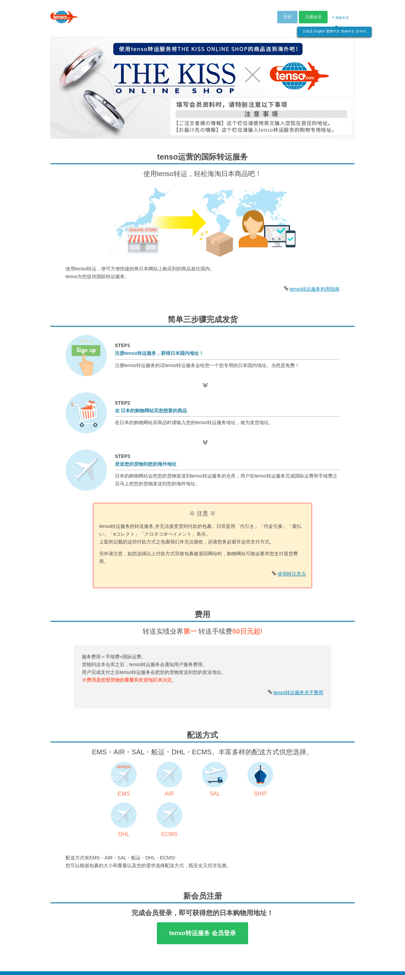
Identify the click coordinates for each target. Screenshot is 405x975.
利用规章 (283, 964)
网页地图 (376, 964)
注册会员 (313, 15)
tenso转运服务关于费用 (298, 692)
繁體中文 (333, 29)
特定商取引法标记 (342, 964)
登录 (287, 15)
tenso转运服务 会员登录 (202, 894)
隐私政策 (308, 964)
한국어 (361, 29)
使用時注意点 (292, 574)
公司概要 (257, 964)
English (319, 29)
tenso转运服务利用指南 (314, 289)
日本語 (308, 29)
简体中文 (348, 29)
